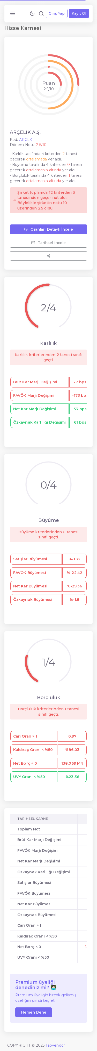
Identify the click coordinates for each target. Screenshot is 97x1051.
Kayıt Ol (79, 13)
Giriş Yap (57, 13)
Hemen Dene (33, 1012)
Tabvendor (55, 1045)
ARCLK (25, 139)
